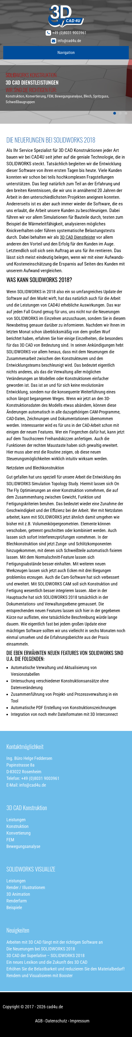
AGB (39, 1020)
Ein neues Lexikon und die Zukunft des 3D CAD (46, 962)
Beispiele (14, 907)
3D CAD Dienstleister (77, 237)
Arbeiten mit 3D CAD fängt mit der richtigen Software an (54, 942)
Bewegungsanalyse (23, 846)
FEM (10, 839)
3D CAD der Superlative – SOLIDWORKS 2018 (45, 955)
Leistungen (16, 819)
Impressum (80, 1020)
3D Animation (18, 894)
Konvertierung (18, 833)
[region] (66, 62)
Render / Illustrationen (25, 887)
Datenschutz (56, 1020)
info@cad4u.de (69, 40)
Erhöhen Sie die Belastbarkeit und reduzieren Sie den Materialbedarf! (65, 968)
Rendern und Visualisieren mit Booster (39, 975)
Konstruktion (17, 826)
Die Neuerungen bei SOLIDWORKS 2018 (40, 948)
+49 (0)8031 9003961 (69, 32)
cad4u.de (55, 1006)
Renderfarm (16, 900)
